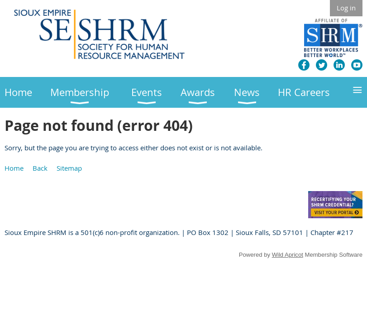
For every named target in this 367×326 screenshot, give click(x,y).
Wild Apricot (287, 254)
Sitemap (69, 168)
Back (40, 168)
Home (14, 168)
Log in (346, 7)
